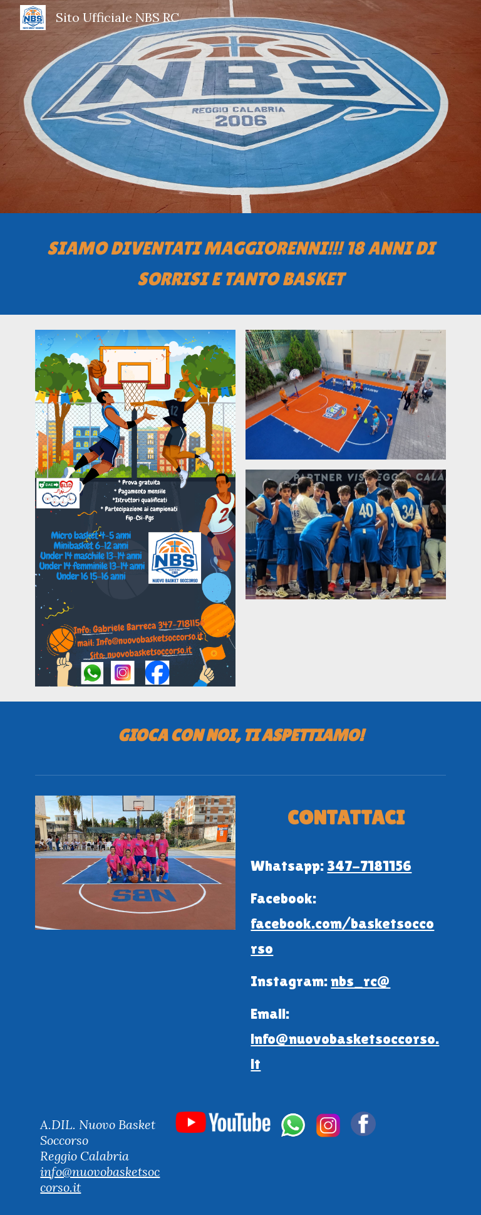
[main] (240, 264)
